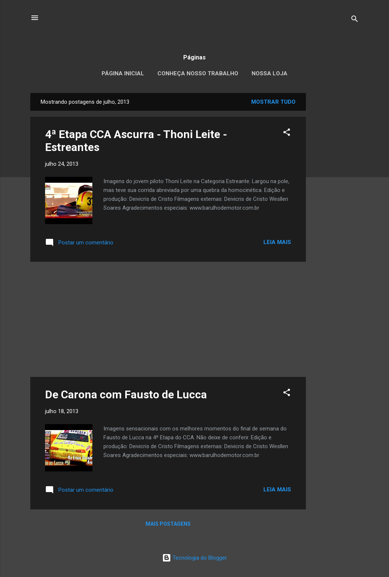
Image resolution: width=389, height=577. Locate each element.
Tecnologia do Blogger (194, 557)
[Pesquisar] (354, 20)
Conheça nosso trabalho (197, 73)
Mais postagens (168, 524)
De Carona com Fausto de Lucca (126, 394)
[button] (286, 133)
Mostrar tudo (273, 102)
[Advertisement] (335, 204)
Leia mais (277, 242)
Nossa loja (269, 73)
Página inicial (123, 73)
